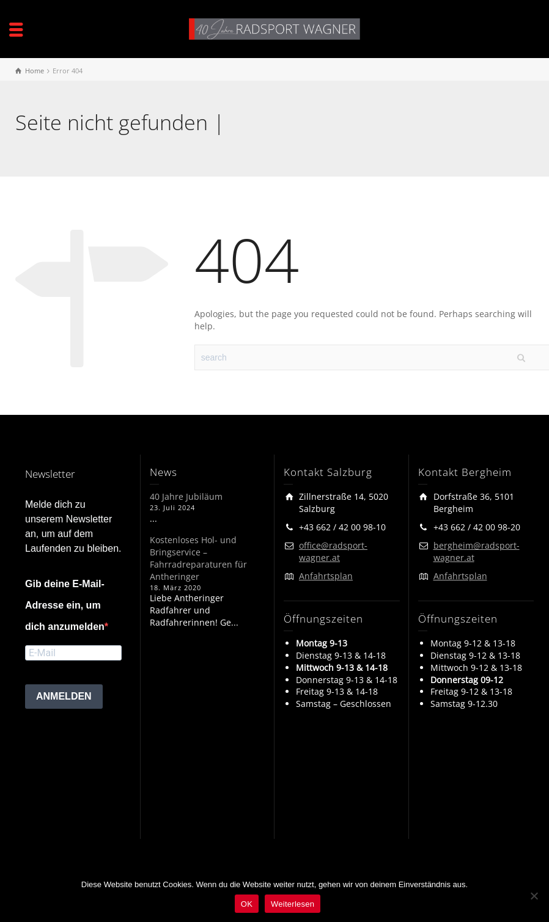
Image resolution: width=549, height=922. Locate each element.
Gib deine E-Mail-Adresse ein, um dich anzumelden (65, 605)
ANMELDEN (64, 696)
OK (246, 904)
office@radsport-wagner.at (333, 551)
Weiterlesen (292, 904)
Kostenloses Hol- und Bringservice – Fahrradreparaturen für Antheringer (198, 558)
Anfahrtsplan (326, 576)
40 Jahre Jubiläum (186, 496)
